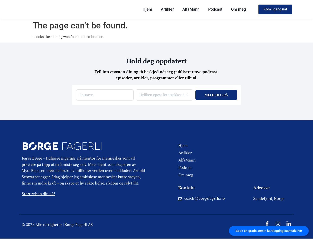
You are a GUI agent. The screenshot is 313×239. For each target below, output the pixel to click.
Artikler (167, 9)
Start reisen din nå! (38, 193)
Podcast (215, 9)
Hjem (147, 9)
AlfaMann (191, 9)
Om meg (238, 9)
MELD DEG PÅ (216, 95)
